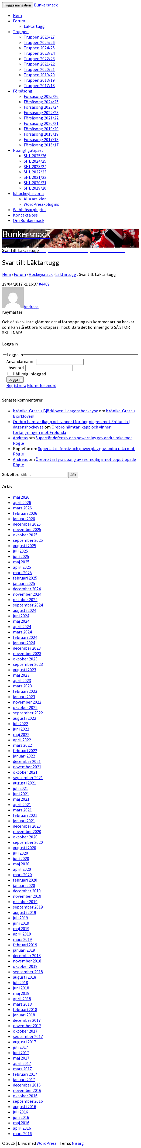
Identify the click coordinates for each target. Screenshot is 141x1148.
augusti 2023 (24, 669)
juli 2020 (20, 853)
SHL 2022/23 (35, 171)
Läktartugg (34, 26)
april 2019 (22, 934)
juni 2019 (21, 923)
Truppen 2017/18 (39, 85)
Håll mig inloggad (29, 373)
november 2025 (27, 529)
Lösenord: (15, 367)
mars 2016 (22, 1133)
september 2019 (28, 907)
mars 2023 (22, 685)
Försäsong (22, 91)
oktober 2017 (25, 1031)
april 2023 (22, 680)
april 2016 (22, 1128)
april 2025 (22, 567)
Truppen (21, 31)
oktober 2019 (25, 901)
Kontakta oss (25, 215)
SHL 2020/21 (35, 182)
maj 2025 (21, 561)
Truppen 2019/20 (39, 74)
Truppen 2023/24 (39, 53)
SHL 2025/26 (35, 155)
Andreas (20, 437)
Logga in (15, 379)
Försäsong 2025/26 (41, 96)
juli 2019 (20, 917)
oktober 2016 (25, 1095)
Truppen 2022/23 (39, 58)
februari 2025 (25, 578)
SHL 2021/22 (35, 177)
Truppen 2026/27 (39, 37)
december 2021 (27, 761)
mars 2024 (22, 632)
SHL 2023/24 (35, 166)
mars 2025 (22, 572)
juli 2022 (20, 723)
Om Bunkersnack (28, 220)
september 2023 (28, 664)
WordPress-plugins (41, 204)
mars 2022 (22, 745)
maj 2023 (21, 675)
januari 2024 (24, 642)
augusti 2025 (24, 545)
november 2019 (27, 896)
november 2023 (27, 653)
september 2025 (28, 540)
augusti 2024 (24, 610)
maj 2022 (21, 734)
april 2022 (22, 739)
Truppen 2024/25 (39, 47)
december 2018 (27, 955)
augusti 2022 (24, 718)
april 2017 (22, 1063)
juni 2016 (21, 1117)
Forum (19, 20)
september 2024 (28, 605)
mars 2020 (22, 874)
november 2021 (27, 766)
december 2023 (27, 648)
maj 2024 (21, 621)
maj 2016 (21, 1122)
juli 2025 (20, 551)
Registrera (16, 385)
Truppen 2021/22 (39, 64)
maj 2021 (21, 799)
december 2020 (27, 826)
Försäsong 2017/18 (41, 139)
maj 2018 (21, 993)
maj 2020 (21, 863)
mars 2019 (22, 939)
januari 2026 (24, 518)
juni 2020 (21, 858)
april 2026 (22, 502)
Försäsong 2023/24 (41, 107)
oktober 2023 (25, 659)
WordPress (47, 1143)
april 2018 (22, 998)
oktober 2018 (25, 966)
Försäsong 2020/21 (41, 123)
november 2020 (27, 831)
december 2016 (27, 1085)
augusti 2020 (24, 847)
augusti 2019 (24, 912)
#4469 (44, 284)
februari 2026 (25, 513)
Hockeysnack (41, 274)
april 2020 (22, 869)
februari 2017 (25, 1074)
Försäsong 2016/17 (41, 145)
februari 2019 (25, 944)
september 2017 (28, 1036)
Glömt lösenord (41, 385)
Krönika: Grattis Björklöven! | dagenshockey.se (55, 410)
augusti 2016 (24, 1106)
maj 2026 (21, 497)
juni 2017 (21, 1052)
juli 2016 (20, 1112)
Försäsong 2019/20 (41, 128)
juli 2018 (20, 982)
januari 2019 (24, 950)
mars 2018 (22, 1004)
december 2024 (27, 588)
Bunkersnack (46, 5)
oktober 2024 (25, 599)
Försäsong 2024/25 (41, 101)
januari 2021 (24, 820)
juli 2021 (20, 788)
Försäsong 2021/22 (41, 118)
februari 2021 (25, 815)
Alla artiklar (35, 198)
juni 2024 (21, 615)
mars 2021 (22, 810)
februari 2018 (25, 1009)
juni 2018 (21, 988)
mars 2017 (22, 1068)
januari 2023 (24, 696)
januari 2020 (24, 885)
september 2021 (28, 777)
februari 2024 (25, 637)
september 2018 (28, 971)
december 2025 (27, 524)
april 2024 (22, 626)
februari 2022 (25, 750)
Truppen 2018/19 (39, 80)
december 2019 (27, 890)
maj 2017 (21, 1058)
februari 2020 (25, 880)
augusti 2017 (24, 1041)
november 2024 (27, 594)
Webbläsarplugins (29, 209)
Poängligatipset (28, 150)
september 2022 (28, 712)
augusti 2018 (24, 977)
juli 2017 (20, 1047)
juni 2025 (21, 556)
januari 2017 (24, 1079)
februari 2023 (25, 691)
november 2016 (27, 1090)
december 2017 (27, 1020)
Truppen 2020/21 (39, 69)
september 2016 (28, 1101)
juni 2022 (21, 729)
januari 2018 (24, 1014)
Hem (17, 15)
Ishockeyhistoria (28, 193)
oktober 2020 (25, 836)
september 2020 (28, 842)
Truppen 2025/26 (39, 42)
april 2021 (22, 804)
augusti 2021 (24, 783)
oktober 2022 (25, 707)
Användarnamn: (21, 361)
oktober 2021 (25, 772)
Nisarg (78, 1143)
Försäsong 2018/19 (41, 134)
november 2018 (27, 961)
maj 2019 (21, 928)
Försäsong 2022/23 (41, 112)
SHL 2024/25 (35, 161)
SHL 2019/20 (35, 188)
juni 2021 (21, 793)
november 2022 (27, 702)
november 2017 (27, 1025)
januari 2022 (24, 756)
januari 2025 (24, 583)
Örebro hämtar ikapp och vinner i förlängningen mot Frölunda (62, 429)
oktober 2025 (25, 534)
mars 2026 (22, 507)
